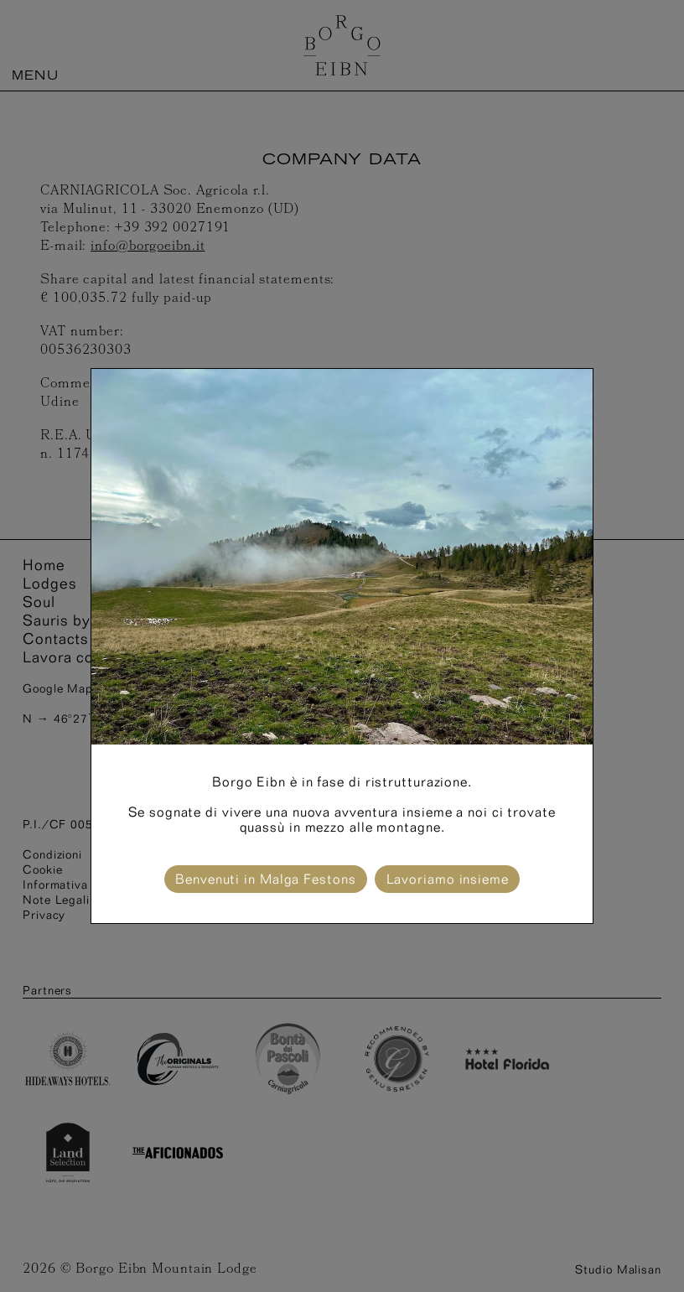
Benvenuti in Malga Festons (265, 879)
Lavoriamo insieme (447, 879)
